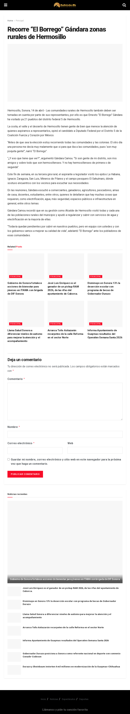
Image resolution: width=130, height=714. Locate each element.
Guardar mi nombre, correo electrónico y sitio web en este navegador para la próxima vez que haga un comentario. (66, 460)
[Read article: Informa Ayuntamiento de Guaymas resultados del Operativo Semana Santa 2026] (106, 314)
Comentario (16, 378)
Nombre (13, 426)
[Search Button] (124, 5)
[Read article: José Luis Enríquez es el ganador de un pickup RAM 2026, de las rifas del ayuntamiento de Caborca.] (66, 266)
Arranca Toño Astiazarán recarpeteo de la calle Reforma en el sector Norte (65, 334)
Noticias (54, 698)
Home (10, 21)
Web (70, 442)
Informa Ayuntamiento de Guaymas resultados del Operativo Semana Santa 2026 (105, 334)
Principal (20, 21)
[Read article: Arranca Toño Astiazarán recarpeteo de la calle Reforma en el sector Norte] (66, 314)
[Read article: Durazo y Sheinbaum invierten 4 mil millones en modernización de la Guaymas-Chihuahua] (14, 668)
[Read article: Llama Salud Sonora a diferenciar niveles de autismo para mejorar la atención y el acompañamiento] (25, 314)
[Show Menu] (5, 5)
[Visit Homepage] (65, 5)
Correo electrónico (21, 442)
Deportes (83, 698)
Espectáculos (68, 698)
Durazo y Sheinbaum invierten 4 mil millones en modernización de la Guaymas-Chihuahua (71, 665)
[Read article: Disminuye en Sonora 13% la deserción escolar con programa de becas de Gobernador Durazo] (106, 266)
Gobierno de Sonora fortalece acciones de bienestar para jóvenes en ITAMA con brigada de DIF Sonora (65, 577)
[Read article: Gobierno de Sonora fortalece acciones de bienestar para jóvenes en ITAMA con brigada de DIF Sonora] (25, 266)
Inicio (43, 698)
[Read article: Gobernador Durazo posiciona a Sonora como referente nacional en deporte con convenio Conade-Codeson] (14, 655)
